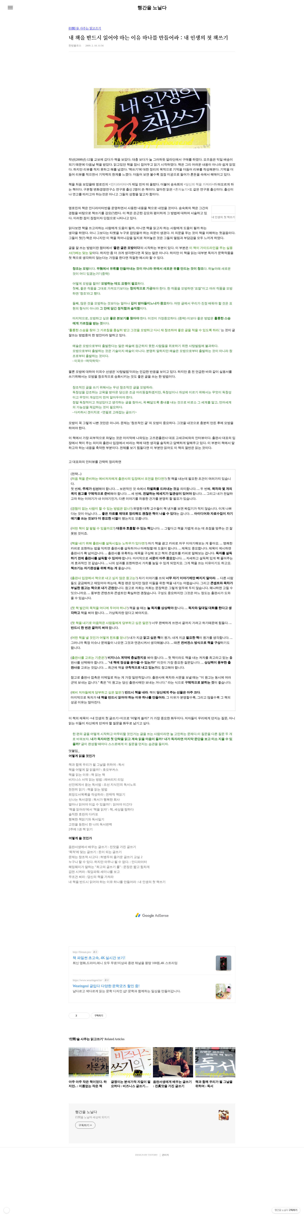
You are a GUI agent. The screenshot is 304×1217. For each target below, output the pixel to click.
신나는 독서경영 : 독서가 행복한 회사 (94, 854)
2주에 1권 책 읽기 (81, 883)
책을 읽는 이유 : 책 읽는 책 (87, 829)
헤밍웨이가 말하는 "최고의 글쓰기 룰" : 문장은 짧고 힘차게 (109, 921)
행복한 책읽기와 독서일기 (86, 873)
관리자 (165, 1209)
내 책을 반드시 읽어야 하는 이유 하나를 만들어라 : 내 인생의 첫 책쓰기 (117, 936)
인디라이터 (118, 238)
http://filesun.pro (82, 1006)
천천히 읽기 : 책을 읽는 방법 (88, 843)
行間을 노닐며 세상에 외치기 (92, 1171)
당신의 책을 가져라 (199, 238)
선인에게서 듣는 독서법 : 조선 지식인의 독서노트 (102, 839)
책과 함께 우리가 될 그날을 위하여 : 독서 (96, 819)
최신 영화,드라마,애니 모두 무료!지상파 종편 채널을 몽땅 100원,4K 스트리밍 (125, 1017)
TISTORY (152, 1209)
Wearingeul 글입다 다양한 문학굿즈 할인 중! (106, 1040)
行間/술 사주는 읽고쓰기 (85, 28)
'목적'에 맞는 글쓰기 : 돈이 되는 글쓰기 (95, 906)
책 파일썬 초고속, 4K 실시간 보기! (99, 1012)
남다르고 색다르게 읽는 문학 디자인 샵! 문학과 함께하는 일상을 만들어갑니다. (127, 1045)
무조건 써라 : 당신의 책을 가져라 (91, 931)
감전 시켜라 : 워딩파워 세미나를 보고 (94, 926)
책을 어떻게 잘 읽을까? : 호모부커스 (93, 824)
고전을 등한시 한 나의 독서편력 (90, 878)
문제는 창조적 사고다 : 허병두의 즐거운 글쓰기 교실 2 (105, 911)
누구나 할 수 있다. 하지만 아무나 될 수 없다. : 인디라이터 (108, 916)
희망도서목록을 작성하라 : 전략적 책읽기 (97, 848)
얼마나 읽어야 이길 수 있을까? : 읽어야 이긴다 (100, 858)
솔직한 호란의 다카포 (83, 868)
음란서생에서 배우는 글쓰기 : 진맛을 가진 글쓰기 (102, 901)
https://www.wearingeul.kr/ (87, 1034)
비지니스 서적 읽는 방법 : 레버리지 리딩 (96, 834)
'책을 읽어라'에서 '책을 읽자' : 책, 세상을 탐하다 (101, 863)
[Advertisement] (152, 104)
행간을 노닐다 (152, 7)
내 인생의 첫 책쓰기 (223, 271)
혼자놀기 (181, 243)
